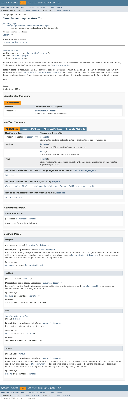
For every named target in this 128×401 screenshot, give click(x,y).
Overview (5, 3)
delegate (44, 137)
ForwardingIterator (37, 53)
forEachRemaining (14, 197)
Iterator (7, 35)
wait (78, 186)
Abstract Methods (53, 129)
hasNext (44, 144)
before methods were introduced (42, 72)
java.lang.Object (10, 23)
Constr (27, 11)
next (42, 152)
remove (43, 159)
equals (16, 186)
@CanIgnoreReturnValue (17, 316)
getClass (37, 186)
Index (52, 3)
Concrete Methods (75, 129)
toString (9, 175)
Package (14, 3)
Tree (34, 3)
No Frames (41, 7)
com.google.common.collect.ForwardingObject (28, 26)
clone (8, 186)
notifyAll (69, 186)
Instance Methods (31, 129)
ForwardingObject (20, 56)
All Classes (56, 7)
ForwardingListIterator (15, 42)
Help (59, 3)
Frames (32, 7)
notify (58, 186)
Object (56, 181)
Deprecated (43, 3)
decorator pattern (62, 65)
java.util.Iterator (52, 283)
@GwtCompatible (10, 50)
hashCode (48, 186)
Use (29, 3)
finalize (26, 186)
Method (35, 11)
